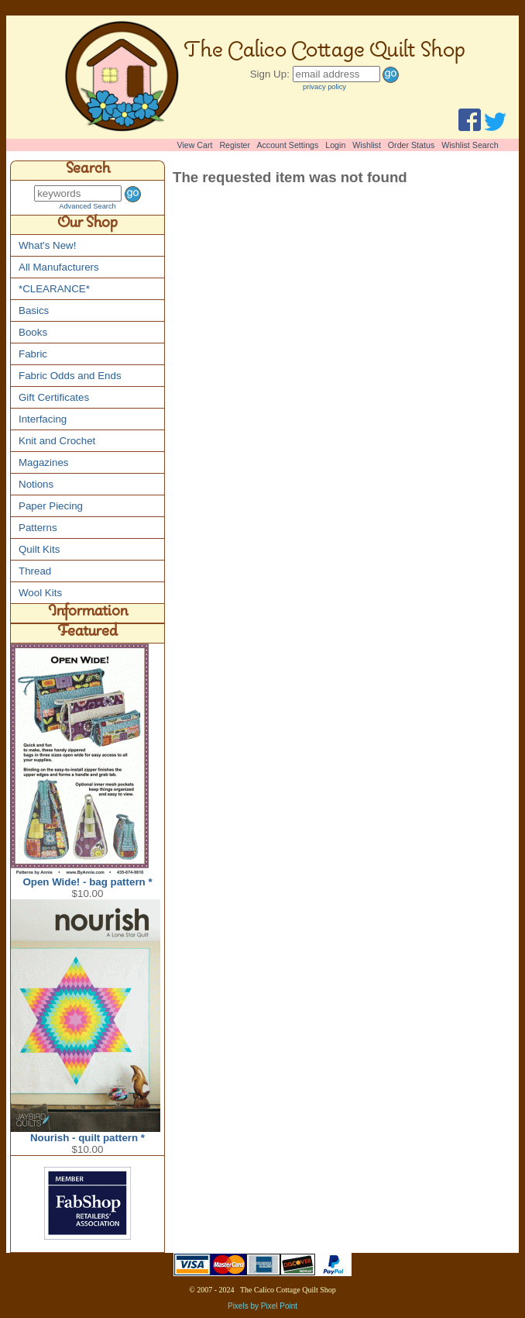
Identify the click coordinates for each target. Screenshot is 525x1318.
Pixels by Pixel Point (262, 1306)
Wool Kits (40, 593)
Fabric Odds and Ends (70, 375)
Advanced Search (87, 206)
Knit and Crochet (57, 441)
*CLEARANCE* (54, 289)
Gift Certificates (54, 397)
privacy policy (324, 87)
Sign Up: (270, 74)
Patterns (38, 527)
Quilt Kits (39, 549)
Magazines (43, 462)
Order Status (411, 145)
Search (88, 170)
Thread (35, 571)
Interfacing (43, 419)
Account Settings (287, 145)
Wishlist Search (469, 145)
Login (335, 145)
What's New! (47, 245)
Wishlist (366, 145)
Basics (34, 310)
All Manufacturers (59, 267)
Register (234, 145)
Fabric (33, 354)
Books (33, 332)
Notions (36, 484)
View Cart (195, 145)
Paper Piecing (51, 506)
